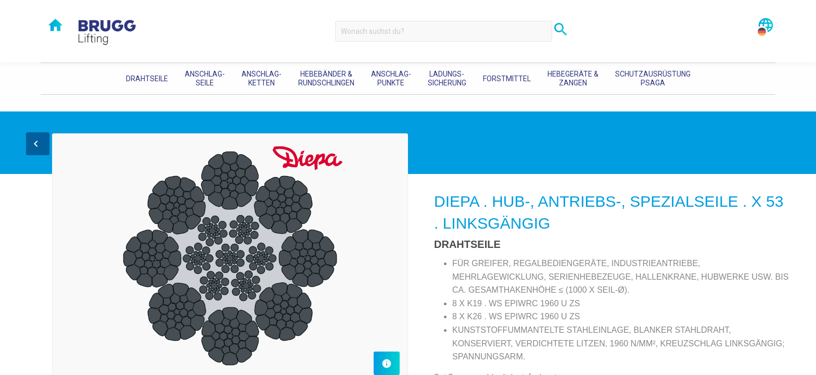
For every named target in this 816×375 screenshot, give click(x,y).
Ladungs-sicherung (447, 78)
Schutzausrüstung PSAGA (653, 78)
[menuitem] (147, 78)
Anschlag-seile (205, 78)
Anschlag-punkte (391, 78)
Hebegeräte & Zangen (572, 78)
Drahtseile (147, 78)
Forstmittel (507, 78)
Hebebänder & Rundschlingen (326, 78)
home (55, 25)
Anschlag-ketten (261, 78)
